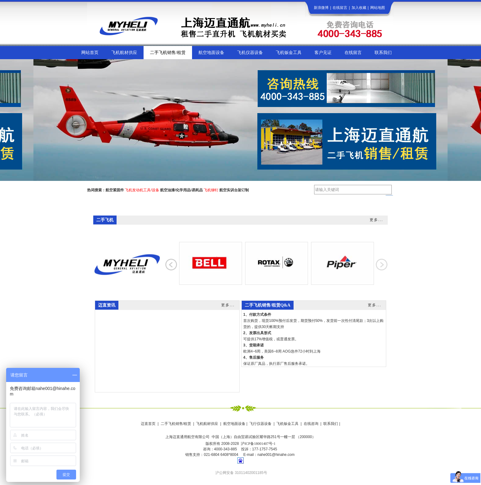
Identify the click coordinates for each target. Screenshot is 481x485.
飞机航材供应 (207, 424)
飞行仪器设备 (260, 424)
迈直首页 (148, 424)
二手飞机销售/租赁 (176, 424)
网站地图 (377, 8)
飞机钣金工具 (287, 424)
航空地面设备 (234, 424)
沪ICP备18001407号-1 (258, 443)
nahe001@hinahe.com (275, 455)
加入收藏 (359, 8)
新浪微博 (321, 8)
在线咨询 (311, 424)
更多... (376, 220)
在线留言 (340, 8)
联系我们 (330, 424)
